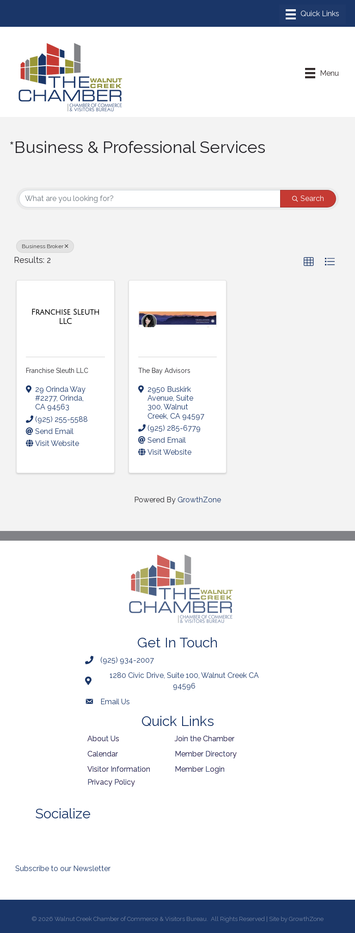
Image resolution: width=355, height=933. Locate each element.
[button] (309, 262)
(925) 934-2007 (127, 660)
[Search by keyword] (150, 198)
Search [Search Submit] (308, 198)
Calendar (102, 754)
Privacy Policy (111, 782)
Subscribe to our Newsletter (62, 868)
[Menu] (312, 14)
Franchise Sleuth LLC (57, 370)
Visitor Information (118, 769)
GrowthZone (199, 499)
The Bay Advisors (164, 370)
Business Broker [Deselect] (45, 246)
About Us (103, 738)
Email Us (115, 701)
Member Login (200, 769)
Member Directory (206, 754)
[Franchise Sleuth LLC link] (65, 317)
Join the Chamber (204, 738)
